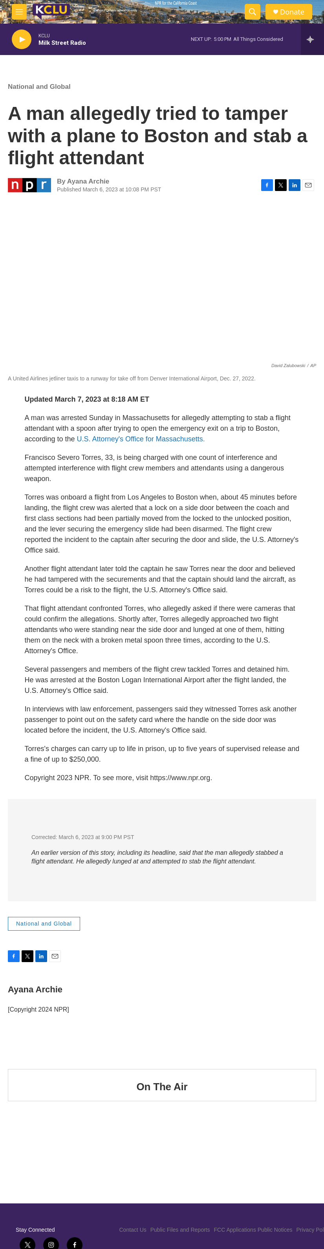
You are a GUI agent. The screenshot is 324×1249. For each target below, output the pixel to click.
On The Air (162, 1087)
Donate (292, 12)
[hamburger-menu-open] (19, 12)
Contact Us (132, 1230)
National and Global (39, 86)
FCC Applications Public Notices (253, 1230)
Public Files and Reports (180, 1230)
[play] (21, 39)
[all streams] (312, 39)
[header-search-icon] (252, 12)
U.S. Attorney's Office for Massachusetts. (141, 439)
